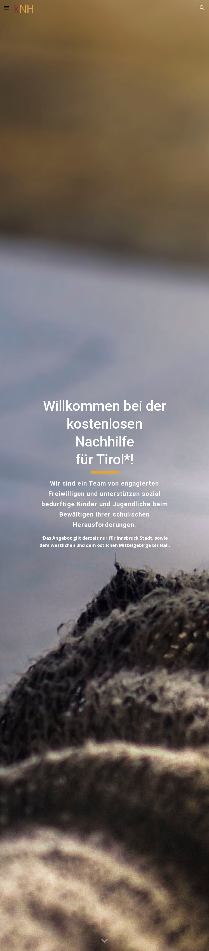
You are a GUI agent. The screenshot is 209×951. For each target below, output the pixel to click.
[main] (104, 475)
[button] (6, 7)
